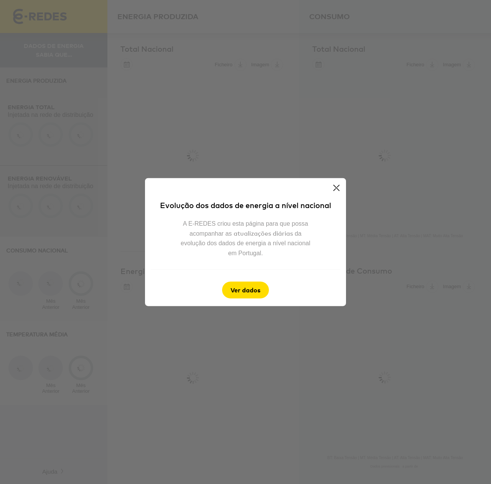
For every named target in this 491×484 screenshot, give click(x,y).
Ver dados (245, 290)
